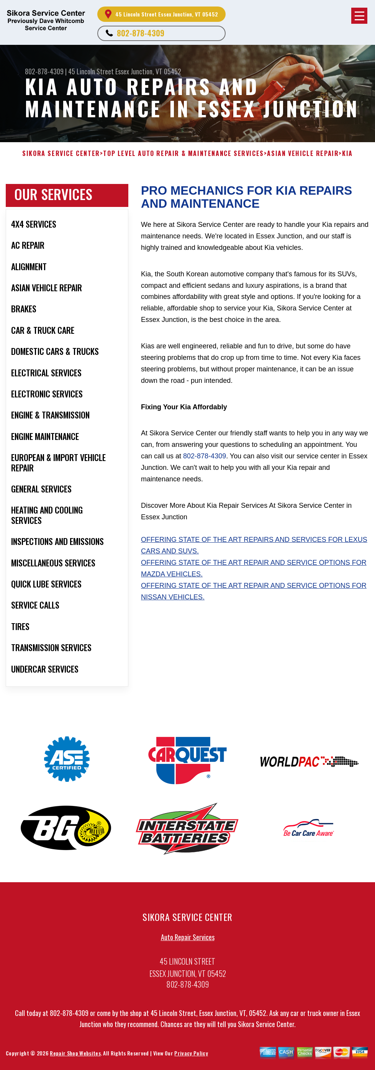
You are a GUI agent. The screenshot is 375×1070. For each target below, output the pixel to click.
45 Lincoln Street (91, 71)
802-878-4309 (140, 33)
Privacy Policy (191, 1055)
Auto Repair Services (188, 939)
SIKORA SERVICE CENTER (61, 153)
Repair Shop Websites (75, 1055)
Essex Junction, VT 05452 (148, 71)
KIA (347, 153)
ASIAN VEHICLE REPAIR (303, 153)
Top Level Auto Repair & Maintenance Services (183, 153)
